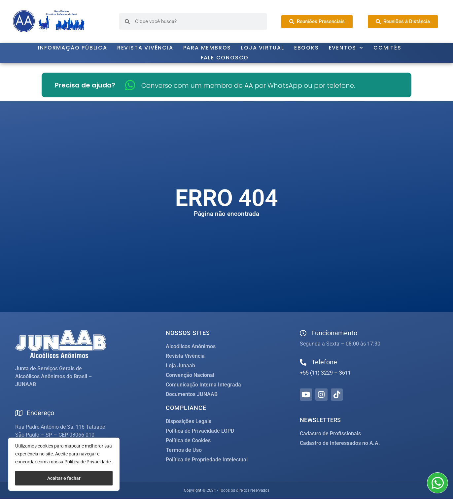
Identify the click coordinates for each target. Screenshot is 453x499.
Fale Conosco (225, 57)
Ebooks (306, 47)
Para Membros (207, 47)
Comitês (387, 47)
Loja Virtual (262, 47)
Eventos (346, 48)
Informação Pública (72, 47)
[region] (64, 464)
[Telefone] (303, 362)
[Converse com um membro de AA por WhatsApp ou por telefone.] (130, 85)
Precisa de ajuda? (85, 85)
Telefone (324, 362)
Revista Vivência (145, 47)
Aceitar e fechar (64, 478)
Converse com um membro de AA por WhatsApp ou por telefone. (248, 85)
